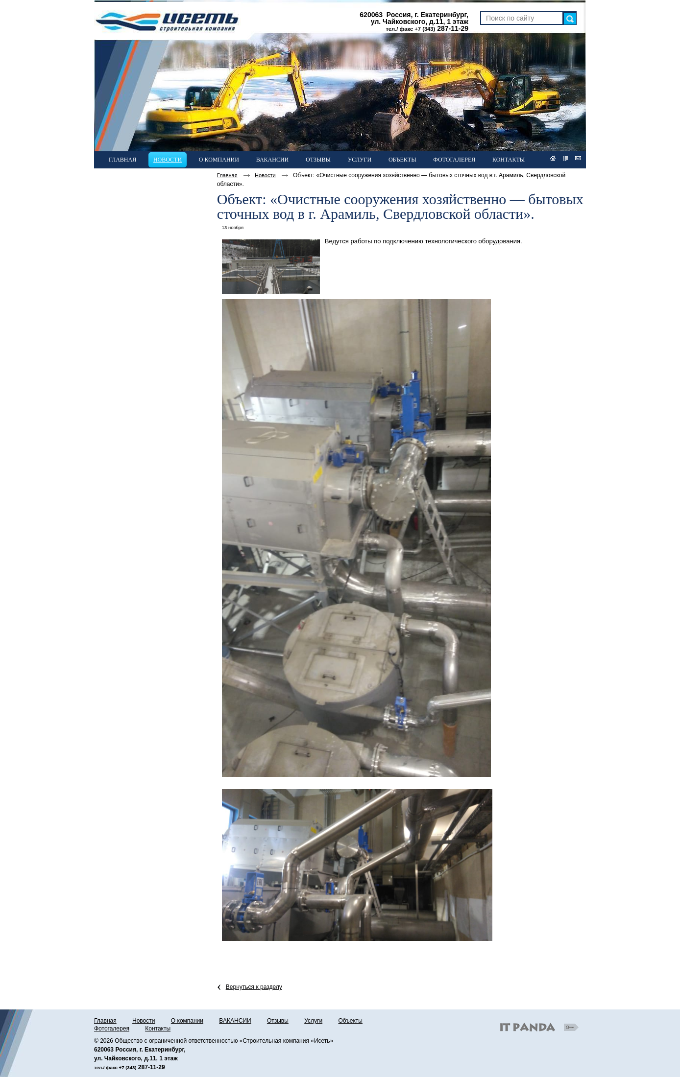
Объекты (350, 1020)
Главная (227, 175)
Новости (167, 159)
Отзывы (278, 1020)
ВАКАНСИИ (235, 1020)
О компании (187, 1020)
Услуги (313, 1020)
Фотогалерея (111, 1028)
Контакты (157, 1028)
